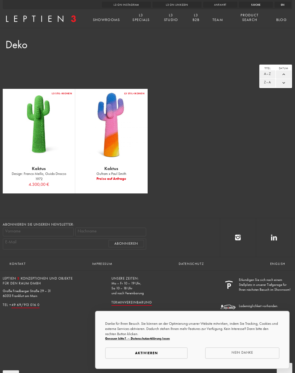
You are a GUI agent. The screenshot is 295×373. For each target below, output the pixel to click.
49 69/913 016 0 (25, 304)
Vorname (13, 231)
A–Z (267, 73)
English (277, 264)
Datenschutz (191, 264)
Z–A (267, 82)
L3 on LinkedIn (177, 5)
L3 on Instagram (126, 5)
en (283, 5)
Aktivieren (146, 353)
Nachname (87, 231)
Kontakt (18, 264)
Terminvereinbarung (131, 302)
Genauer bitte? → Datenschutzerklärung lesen (137, 338)
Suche (256, 5)
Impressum (102, 264)
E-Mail (10, 242)
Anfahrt (220, 5)
